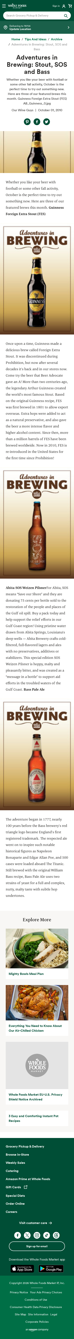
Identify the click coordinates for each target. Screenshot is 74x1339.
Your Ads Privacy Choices (46, 1292)
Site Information (38, 1314)
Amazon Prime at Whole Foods (28, 1179)
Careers (11, 1211)
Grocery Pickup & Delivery (25, 1146)
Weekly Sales (15, 1162)
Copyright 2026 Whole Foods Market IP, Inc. (37, 1283)
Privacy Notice (19, 1292)
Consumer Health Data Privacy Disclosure (36, 1307)
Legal (53, 1314)
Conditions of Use (36, 1299)
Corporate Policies (37, 1322)
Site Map (20, 1314)
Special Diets (15, 1195)
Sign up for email (37, 1246)
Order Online (15, 1203)
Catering (12, 1171)
